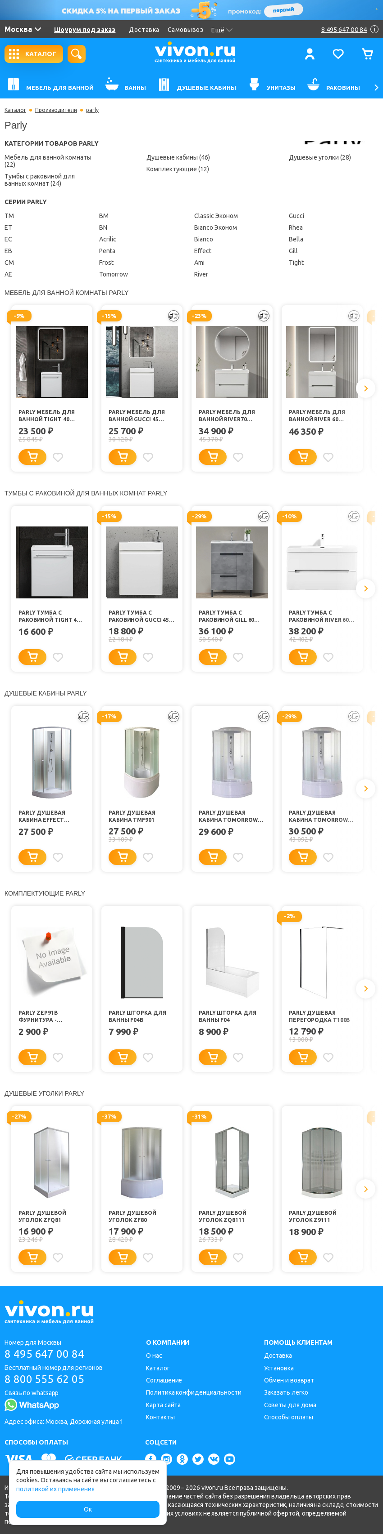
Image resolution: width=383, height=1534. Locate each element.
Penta (107, 250)
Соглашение (164, 1380)
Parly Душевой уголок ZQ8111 (222, 1216)
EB (8, 250)
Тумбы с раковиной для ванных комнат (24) (40, 180)
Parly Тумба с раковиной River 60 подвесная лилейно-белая (319, 617)
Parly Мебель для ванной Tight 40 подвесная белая (46, 416)
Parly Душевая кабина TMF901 (132, 816)
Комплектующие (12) (177, 169)
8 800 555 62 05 (44, 1379)
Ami (199, 262)
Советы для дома (290, 1405)
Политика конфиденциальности (193, 1392)
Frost (106, 262)
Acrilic (107, 239)
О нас (154, 1355)
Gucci (296, 215)
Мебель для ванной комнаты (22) (48, 161)
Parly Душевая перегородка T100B (319, 1016)
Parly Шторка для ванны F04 (227, 1016)
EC (8, 239)
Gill (293, 250)
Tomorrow (113, 274)
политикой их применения (55, 1489)
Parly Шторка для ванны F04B (137, 1016)
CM (9, 262)
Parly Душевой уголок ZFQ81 (42, 1216)
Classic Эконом (216, 215)
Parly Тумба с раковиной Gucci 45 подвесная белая (139, 617)
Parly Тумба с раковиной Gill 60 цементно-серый (226, 617)
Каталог (15, 110)
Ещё (222, 30)
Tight (296, 262)
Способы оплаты (289, 1417)
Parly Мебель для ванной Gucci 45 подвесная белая (137, 416)
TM (9, 215)
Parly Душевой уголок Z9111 (313, 1216)
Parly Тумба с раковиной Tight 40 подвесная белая (49, 617)
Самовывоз (186, 29)
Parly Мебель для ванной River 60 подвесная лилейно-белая (317, 416)
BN (103, 227)
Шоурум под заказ (84, 29)
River (201, 274)
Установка (279, 1368)
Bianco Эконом (215, 227)
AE (8, 274)
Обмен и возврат (289, 1380)
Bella (296, 239)
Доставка (144, 29)
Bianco (203, 239)
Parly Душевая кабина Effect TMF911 (41, 817)
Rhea (296, 227)
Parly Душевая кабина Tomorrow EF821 (228, 817)
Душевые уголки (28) (320, 157)
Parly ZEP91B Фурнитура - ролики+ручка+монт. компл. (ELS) (51, 1017)
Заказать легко (286, 1392)
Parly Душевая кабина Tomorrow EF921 (318, 817)
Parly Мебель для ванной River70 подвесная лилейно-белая (227, 416)
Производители (56, 110)
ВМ (104, 215)
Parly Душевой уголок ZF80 (132, 1216)
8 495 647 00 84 (44, 1354)
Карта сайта (163, 1405)
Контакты (160, 1417)
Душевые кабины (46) (178, 157)
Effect (202, 250)
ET (8, 227)
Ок (88, 1509)
